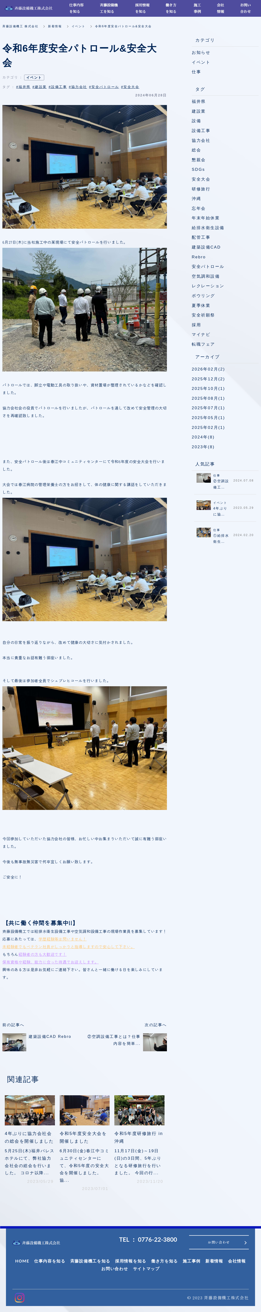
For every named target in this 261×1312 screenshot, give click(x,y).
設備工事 (201, 130)
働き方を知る (164, 1260)
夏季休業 (201, 305)
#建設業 (39, 87)
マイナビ (201, 334)
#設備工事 (58, 87)
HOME (22, 1260)
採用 (196, 325)
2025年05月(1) (208, 417)
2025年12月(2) (208, 379)
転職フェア (203, 344)
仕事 (196, 72)
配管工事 (201, 237)
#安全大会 (130, 87)
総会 (196, 150)
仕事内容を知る (49, 1260)
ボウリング (203, 295)
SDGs (198, 169)
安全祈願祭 (203, 315)
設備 (196, 121)
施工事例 (192, 1260)
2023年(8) (203, 447)
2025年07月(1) (208, 408)
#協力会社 (78, 87)
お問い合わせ (114, 1268)
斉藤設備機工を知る (90, 1260)
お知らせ (201, 52)
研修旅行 (201, 189)
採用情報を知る (130, 1260)
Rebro (199, 257)
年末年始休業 (206, 218)
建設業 (199, 111)
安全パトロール (208, 266)
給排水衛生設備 (208, 228)
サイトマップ (146, 1268)
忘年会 (199, 208)
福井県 (199, 101)
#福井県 (23, 87)
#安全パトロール (104, 87)
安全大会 (201, 179)
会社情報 (237, 1260)
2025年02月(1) (208, 427)
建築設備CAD (206, 247)
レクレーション (208, 286)
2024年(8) (203, 437)
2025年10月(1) (208, 388)
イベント (78, 26)
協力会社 (201, 140)
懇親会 (199, 160)
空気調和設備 (206, 276)
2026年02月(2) (208, 369)
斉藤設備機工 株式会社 (20, 26)
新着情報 (55, 26)
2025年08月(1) (208, 398)
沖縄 (196, 198)
